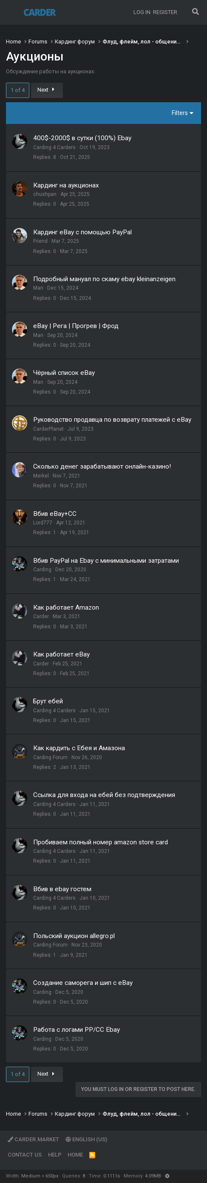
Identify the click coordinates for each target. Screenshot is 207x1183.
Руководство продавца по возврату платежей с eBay (112, 419)
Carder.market (33, 1139)
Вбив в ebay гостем (62, 889)
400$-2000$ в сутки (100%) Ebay (82, 138)
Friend (40, 241)
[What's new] (184, 12)
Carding (42, 570)
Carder (41, 616)
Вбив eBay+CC (55, 514)
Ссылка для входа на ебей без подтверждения (104, 795)
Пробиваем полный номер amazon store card (100, 842)
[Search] (195, 12)
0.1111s (111, 1176)
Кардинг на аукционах (66, 185)
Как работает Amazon (66, 607)
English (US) (86, 1139)
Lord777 (42, 523)
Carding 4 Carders (54, 147)
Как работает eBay (61, 654)
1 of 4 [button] (18, 90)
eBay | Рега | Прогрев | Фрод (76, 326)
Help (55, 1154)
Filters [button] (180, 112)
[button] (167, 1176)
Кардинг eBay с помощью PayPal (82, 232)
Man (38, 288)
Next (47, 89)
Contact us (25, 1154)
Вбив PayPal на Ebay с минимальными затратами (106, 560)
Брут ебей (48, 701)
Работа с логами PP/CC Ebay (76, 1029)
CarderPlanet (48, 429)
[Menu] (12, 12)
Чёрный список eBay (64, 373)
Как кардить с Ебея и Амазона (79, 748)
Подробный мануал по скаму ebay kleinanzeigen (104, 279)
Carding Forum (50, 757)
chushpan (45, 194)
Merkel (41, 476)
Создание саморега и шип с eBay (83, 983)
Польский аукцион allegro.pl (74, 936)
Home (75, 1154)
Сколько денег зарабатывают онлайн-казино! (102, 466)
